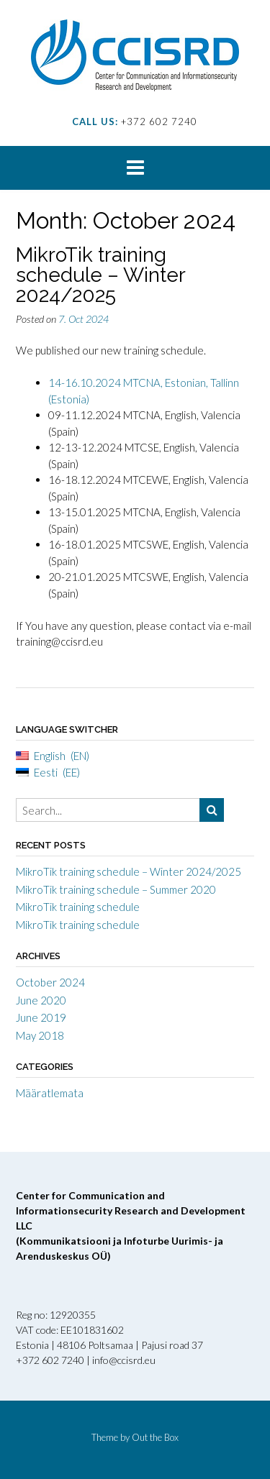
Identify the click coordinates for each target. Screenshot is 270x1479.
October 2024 (50, 982)
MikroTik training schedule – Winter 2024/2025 (100, 275)
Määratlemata (50, 1092)
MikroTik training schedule (78, 906)
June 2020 (41, 1000)
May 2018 (40, 1035)
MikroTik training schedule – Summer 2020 (116, 889)
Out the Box (155, 1437)
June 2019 (41, 1017)
